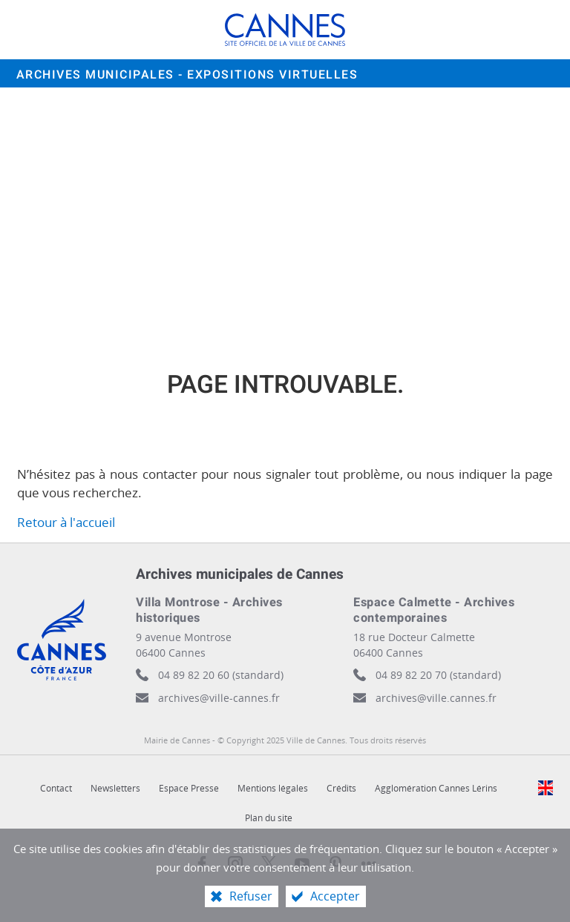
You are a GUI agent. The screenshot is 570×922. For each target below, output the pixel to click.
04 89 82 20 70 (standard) (438, 675)
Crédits (341, 788)
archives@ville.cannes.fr (436, 698)
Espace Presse (189, 788)
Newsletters (115, 788)
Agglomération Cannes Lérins (436, 788)
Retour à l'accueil (66, 522)
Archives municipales (187, 75)
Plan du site (268, 818)
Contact (56, 788)
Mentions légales (273, 788)
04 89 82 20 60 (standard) (221, 675)
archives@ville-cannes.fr (219, 698)
